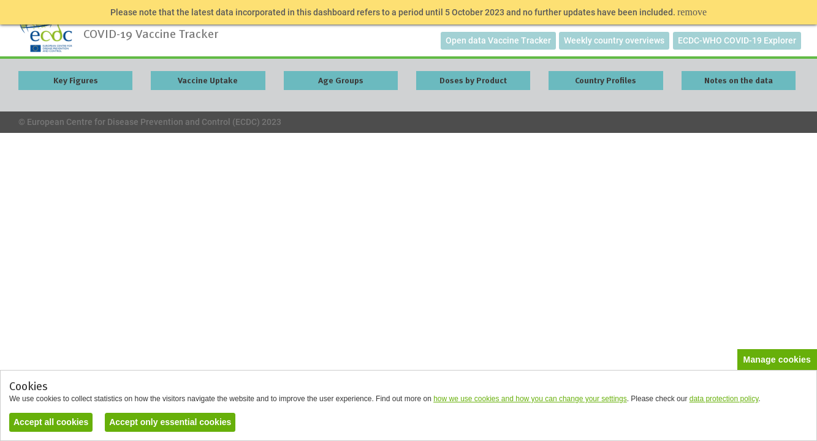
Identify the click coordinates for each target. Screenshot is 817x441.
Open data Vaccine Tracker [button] (498, 40)
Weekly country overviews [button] (614, 40)
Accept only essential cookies (170, 422)
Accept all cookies (50, 422)
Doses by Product (473, 80)
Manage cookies (777, 359)
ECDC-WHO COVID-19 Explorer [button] (737, 40)
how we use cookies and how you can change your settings (530, 398)
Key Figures (75, 80)
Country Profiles (605, 80)
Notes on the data (738, 80)
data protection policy (724, 398)
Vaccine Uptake (208, 80)
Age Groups (340, 80)
